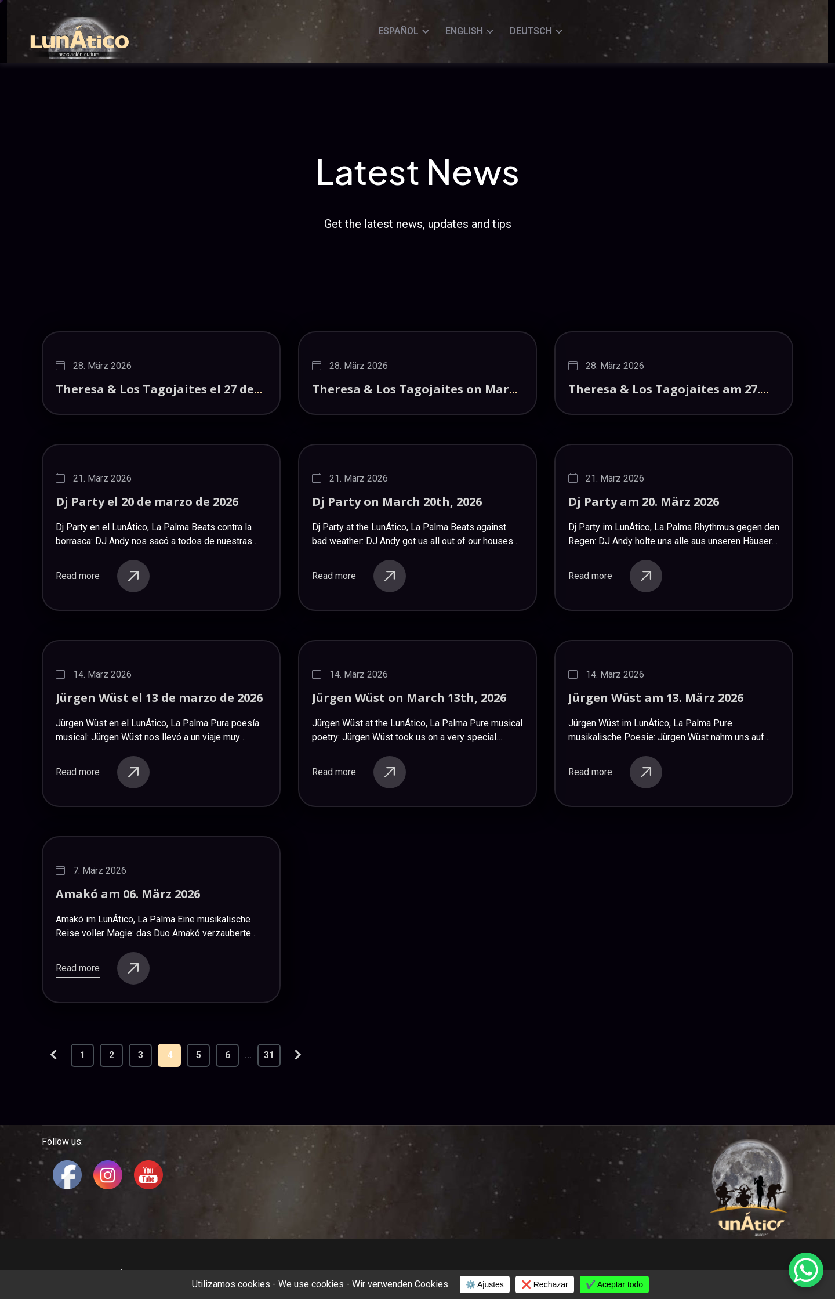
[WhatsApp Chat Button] (806, 1270)
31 (269, 1055)
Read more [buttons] (103, 576)
